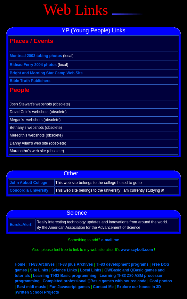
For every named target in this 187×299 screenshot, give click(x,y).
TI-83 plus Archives (75, 264)
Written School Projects (37, 292)
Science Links (64, 270)
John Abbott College (28, 182)
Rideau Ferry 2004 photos (33, 64)
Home (21, 264)
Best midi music (31, 287)
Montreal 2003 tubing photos (36, 56)
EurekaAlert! (21, 224)
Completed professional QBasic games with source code (94, 281)
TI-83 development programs (122, 264)
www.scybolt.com (137, 249)
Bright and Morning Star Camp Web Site (46, 73)
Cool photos (161, 281)
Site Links (39, 270)
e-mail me (110, 240)
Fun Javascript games (69, 287)
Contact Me (103, 287)
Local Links (90, 270)
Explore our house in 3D (139, 287)
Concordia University (29, 190)
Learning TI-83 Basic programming (64, 275)
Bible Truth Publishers (30, 81)
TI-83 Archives (41, 264)
